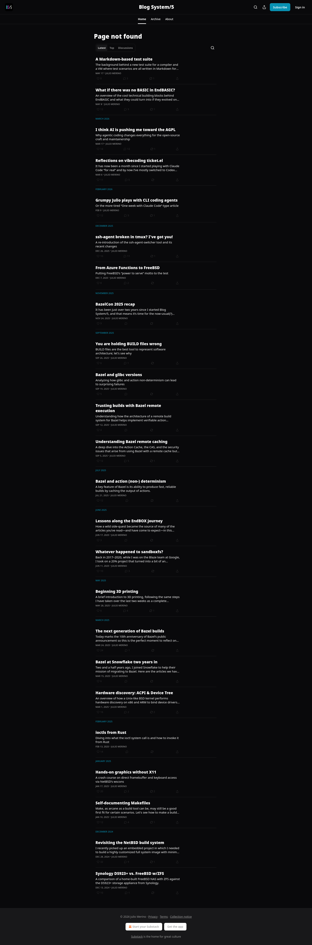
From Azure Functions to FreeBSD (128, 267)
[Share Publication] (264, 7)
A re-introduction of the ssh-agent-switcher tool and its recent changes (134, 244)
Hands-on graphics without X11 (126, 772)
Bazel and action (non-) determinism (131, 481)
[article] (156, 68)
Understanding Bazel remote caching (131, 441)
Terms (164, 917)
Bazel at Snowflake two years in (126, 662)
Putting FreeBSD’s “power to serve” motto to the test (132, 273)
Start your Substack (143, 926)
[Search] (255, 7)
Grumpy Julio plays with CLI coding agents (137, 200)
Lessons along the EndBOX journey (129, 520)
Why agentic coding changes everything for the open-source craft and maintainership (138, 137)
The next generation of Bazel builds (130, 631)
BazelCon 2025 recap (115, 304)
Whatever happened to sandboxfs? (129, 551)
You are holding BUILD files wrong (129, 343)
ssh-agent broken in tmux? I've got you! (134, 236)
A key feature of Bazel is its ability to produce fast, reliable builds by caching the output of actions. (136, 489)
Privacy (153, 917)
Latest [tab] (102, 48)
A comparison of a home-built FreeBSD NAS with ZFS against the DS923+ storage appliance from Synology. (138, 881)
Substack (137, 936)
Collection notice (181, 917)
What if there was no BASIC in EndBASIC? (135, 90)
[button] (142, 19)
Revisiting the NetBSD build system (130, 842)
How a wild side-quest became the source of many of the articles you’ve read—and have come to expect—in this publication (135, 528)
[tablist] (115, 48)
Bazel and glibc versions (119, 374)
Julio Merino (113, 73)
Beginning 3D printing (117, 591)
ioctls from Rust (111, 732)
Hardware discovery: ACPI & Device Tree (134, 692)
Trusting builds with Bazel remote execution (128, 408)
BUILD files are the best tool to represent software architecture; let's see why (131, 351)
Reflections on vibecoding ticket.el (129, 160)
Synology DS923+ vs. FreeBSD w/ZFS (130, 873)
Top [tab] (112, 48)
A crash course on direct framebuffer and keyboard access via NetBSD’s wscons (136, 779)
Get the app (175, 926)
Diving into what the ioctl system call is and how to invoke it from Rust (137, 740)
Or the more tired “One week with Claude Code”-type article (137, 206)
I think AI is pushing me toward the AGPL (136, 129)
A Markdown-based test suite (124, 59)
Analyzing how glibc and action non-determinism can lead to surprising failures (136, 382)
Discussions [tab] (125, 48)
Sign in (300, 7)
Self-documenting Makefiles (123, 803)
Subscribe (280, 7)
